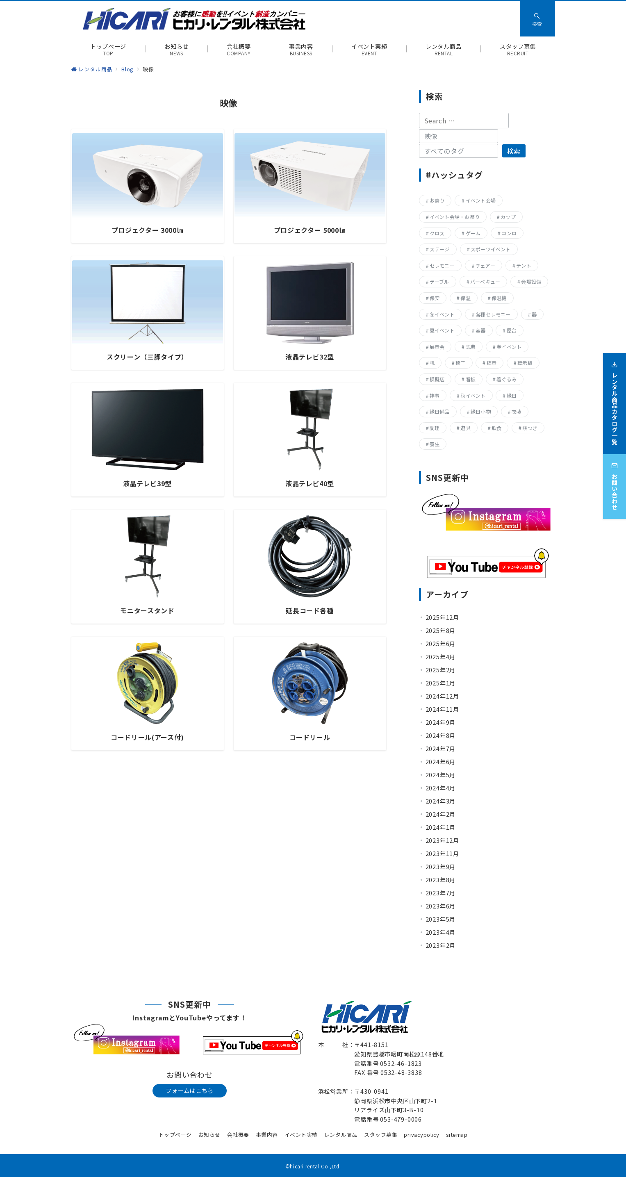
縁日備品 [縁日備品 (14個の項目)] (440, 411)
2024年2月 (441, 814)
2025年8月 (441, 630)
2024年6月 (441, 762)
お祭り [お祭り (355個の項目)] (437, 200)
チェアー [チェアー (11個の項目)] (485, 265)
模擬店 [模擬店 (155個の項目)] (437, 379)
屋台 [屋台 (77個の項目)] (512, 330)
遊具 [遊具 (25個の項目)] (465, 427)
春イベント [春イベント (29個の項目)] (508, 346)
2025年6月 (441, 644)
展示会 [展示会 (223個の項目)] (437, 346)
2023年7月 (441, 893)
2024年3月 (441, 801)
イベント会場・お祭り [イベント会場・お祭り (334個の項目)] (455, 216)
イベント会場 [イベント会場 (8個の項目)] (481, 200)
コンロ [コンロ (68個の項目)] (509, 233)
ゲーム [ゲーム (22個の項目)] (473, 233)
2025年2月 (441, 670)
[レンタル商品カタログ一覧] (614, 398)
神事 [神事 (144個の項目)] (434, 395)
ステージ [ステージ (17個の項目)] (440, 249)
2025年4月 (441, 657)
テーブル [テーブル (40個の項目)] (439, 281)
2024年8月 (441, 735)
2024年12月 (442, 696)
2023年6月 (441, 906)
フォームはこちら (190, 1090)
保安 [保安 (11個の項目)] (434, 297)
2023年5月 (441, 919)
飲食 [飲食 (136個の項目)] (496, 427)
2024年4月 (441, 788)
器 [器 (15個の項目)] (534, 314)
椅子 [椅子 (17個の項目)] (460, 362)
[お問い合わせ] (614, 481)
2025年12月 (442, 617)
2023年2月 (441, 945)
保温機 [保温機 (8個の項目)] (499, 297)
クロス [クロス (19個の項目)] (437, 233)
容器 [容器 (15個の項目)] (480, 330)
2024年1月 (441, 827)
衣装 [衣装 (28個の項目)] (516, 411)
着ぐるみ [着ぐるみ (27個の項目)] (506, 379)
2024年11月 (442, 709)
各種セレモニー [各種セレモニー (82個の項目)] (493, 314)
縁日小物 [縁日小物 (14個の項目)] (481, 411)
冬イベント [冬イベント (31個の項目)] (442, 314)
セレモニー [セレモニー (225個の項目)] (442, 265)
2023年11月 (442, 853)
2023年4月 (441, 932)
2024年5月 (441, 775)
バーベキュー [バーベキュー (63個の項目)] (485, 281)
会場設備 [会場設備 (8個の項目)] (531, 281)
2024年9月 (441, 722)
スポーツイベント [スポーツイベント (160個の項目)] (491, 249)
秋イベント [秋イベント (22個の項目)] (472, 395)
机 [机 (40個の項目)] (432, 362)
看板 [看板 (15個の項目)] (471, 379)
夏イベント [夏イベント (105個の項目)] (442, 330)
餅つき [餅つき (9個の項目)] (529, 427)
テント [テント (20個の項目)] (523, 265)
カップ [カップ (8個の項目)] (508, 216)
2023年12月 (442, 840)
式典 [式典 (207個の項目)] (471, 346)
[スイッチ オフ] (537, 18)
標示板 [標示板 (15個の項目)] (525, 362)
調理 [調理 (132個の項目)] (434, 427)
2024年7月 (441, 748)
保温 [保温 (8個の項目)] (465, 297)
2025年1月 (441, 683)
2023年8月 (441, 880)
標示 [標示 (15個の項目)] (491, 362)
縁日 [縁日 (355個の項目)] (512, 395)
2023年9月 (441, 867)
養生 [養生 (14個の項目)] (434, 443)
